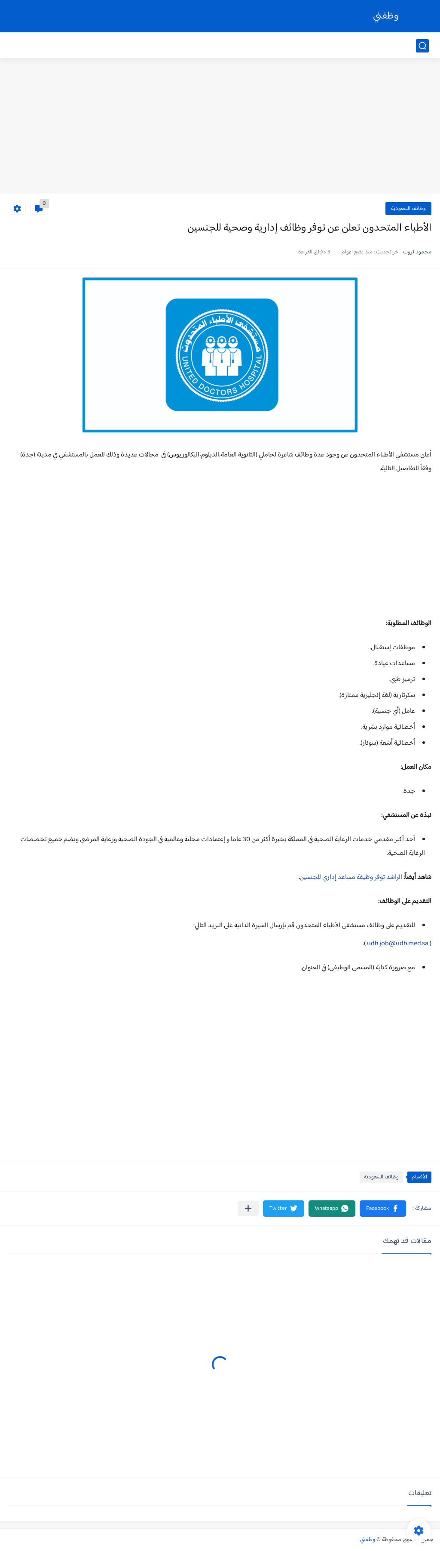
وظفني (386, 16)
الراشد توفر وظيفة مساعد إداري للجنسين (350, 877)
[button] (383, 1208)
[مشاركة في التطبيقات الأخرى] (248, 1208)
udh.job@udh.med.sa (397, 944)
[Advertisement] (220, 127)
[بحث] (422, 45)
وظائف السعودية (408, 208)
